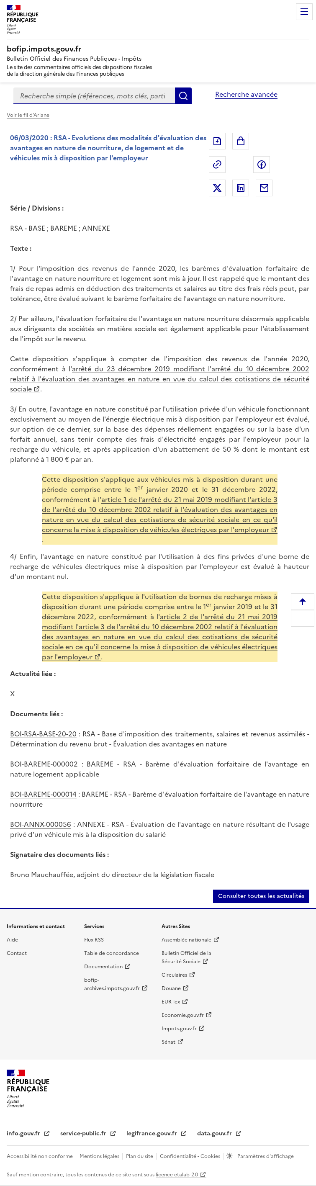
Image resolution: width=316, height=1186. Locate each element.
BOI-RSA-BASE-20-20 (43, 734)
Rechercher (183, 95)
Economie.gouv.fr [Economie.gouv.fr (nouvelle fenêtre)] (183, 1015)
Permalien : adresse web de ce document (217, 164)
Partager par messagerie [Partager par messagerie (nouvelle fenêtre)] (264, 188)
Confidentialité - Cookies (190, 1156)
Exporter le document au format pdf (217, 141)
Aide (12, 940)
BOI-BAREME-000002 (44, 764)
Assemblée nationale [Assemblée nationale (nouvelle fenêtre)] (186, 940)
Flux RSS (94, 940)
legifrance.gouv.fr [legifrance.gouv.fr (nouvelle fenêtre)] (152, 1133)
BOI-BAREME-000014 (43, 794)
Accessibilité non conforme (40, 1156)
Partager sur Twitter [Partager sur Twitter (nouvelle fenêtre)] (217, 188)
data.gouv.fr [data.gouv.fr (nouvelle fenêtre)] (215, 1133)
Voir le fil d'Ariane (28, 115)
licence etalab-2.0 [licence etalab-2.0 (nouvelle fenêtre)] (177, 1174)
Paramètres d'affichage (265, 1156)
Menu (304, 11)
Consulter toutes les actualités (261, 896)
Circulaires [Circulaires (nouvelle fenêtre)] (174, 975)
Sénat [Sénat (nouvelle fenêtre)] (168, 1042)
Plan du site (140, 1156)
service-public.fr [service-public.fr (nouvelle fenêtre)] (84, 1133)
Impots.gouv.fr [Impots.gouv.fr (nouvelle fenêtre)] (179, 1028)
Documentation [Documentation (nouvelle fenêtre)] (103, 966)
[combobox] (94, 95)
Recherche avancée (246, 94)
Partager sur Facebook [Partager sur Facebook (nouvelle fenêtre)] (261, 164)
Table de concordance (111, 953)
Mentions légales (100, 1156)
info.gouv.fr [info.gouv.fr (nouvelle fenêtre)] (24, 1133)
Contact (17, 953)
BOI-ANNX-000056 (40, 824)
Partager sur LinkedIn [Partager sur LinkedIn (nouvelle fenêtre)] (240, 188)
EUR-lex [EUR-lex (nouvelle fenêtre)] (171, 1002)
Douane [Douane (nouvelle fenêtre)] (171, 988)
